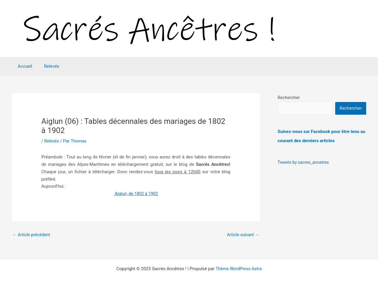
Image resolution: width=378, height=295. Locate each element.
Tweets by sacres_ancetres (304, 162)
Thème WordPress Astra (239, 269)
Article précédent (31, 235)
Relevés (47, 66)
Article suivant (242, 235)
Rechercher (289, 97)
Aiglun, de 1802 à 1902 (136, 193)
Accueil (23, 66)
